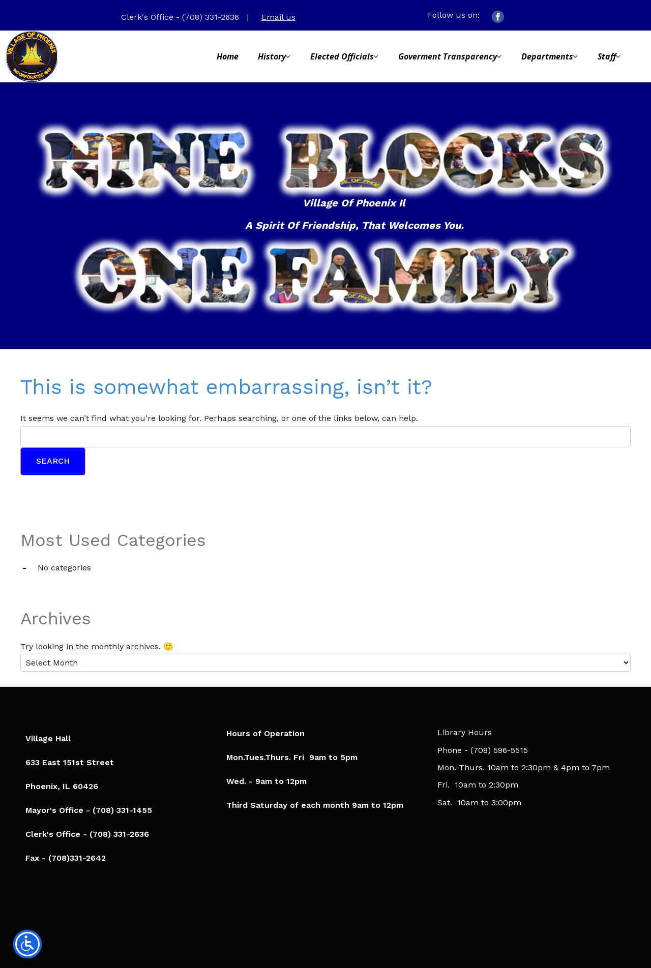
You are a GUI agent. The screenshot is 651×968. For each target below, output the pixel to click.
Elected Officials (342, 56)
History (272, 56)
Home (228, 56)
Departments (547, 56)
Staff (607, 56)
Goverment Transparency (447, 56)
